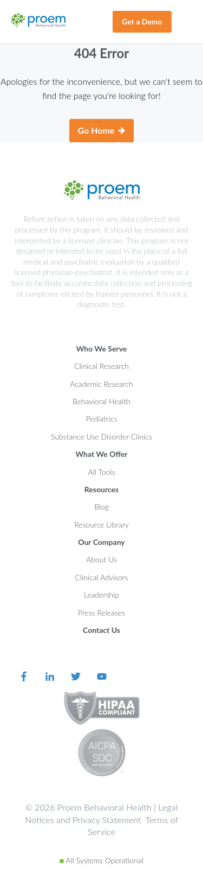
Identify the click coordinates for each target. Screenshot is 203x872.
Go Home (102, 130)
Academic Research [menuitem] (101, 383)
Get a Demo (142, 21)
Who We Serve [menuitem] (101, 348)
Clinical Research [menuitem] (101, 366)
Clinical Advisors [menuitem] (101, 577)
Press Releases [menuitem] (101, 612)
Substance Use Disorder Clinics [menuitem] (101, 436)
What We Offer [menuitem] (101, 454)
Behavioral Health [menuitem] (101, 401)
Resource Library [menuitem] (101, 524)
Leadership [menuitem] (101, 594)
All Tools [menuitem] (101, 471)
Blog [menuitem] (101, 506)
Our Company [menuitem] (101, 542)
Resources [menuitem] (101, 489)
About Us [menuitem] (101, 559)
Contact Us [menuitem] (101, 630)
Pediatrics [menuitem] (101, 418)
